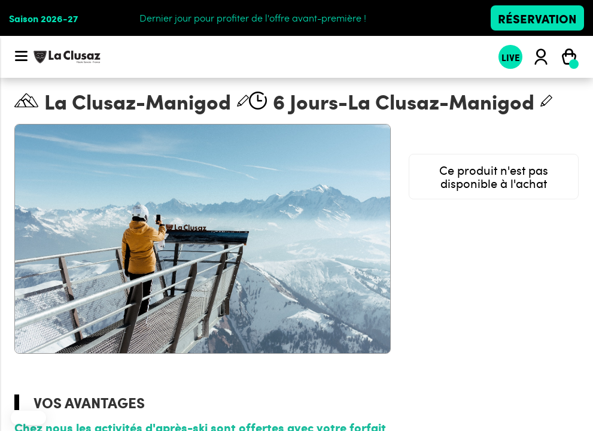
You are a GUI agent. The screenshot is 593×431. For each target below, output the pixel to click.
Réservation (537, 18)
